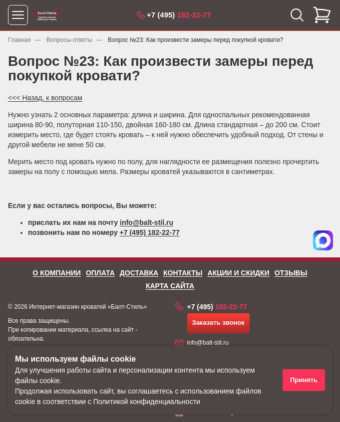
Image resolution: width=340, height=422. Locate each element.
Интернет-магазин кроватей (67, 306)
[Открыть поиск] (297, 15)
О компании (57, 273)
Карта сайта (170, 286)
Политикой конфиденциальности (146, 402)
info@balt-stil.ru (146, 222)
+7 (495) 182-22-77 (150, 232)
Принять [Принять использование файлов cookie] (304, 380)
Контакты (182, 273)
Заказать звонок (218, 322)
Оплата (100, 273)
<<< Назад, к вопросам (45, 98)
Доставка (139, 273)
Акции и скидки (239, 273)
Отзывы (291, 273)
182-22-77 (179, 14)
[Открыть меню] (18, 15)
